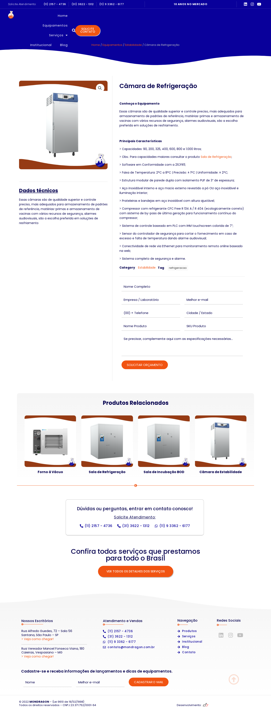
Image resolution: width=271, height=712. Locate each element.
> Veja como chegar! (37, 639)
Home (93, 16)
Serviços (149, 15)
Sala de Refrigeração (216, 157)
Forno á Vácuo (50, 472)
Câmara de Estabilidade (220, 472)
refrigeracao (178, 268)
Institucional (178, 16)
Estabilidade (133, 45)
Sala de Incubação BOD (164, 472)
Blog (201, 16)
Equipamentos (119, 16)
